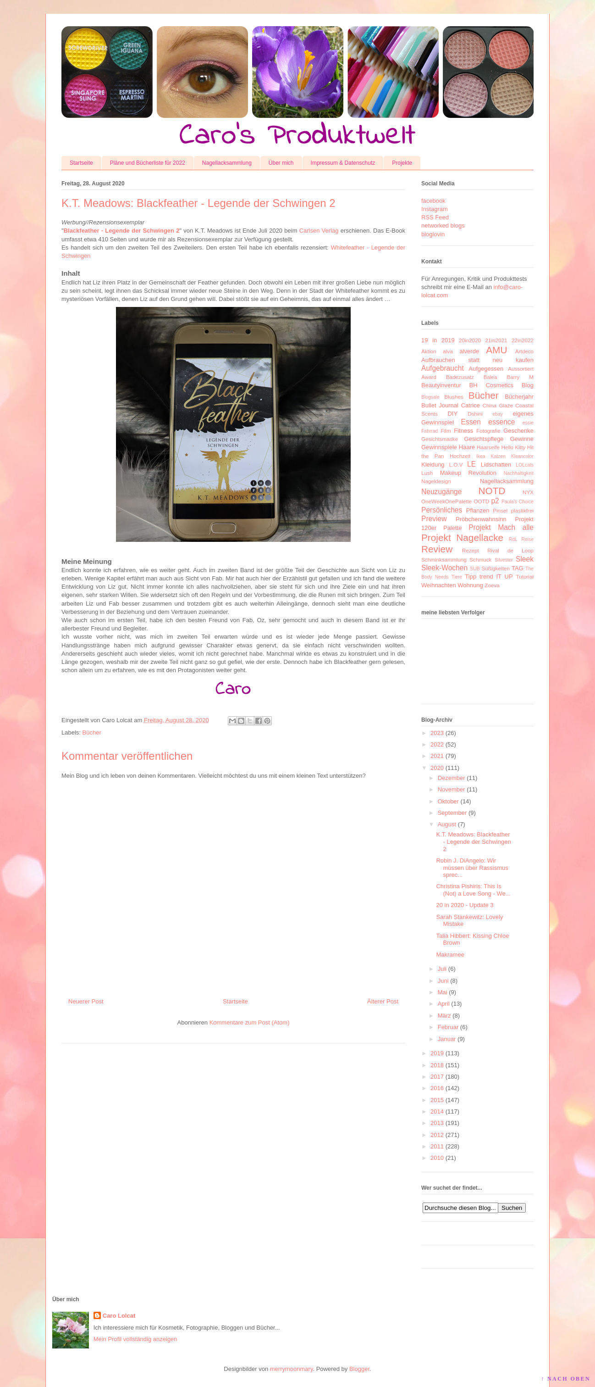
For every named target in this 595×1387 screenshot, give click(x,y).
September (452, 812)
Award (428, 377)
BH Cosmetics (491, 385)
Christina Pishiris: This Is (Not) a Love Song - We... (473, 890)
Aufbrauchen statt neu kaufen (477, 359)
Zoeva (492, 585)
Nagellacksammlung (227, 163)
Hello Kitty (513, 447)
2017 (437, 1076)
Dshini (475, 414)
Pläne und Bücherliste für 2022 (147, 163)
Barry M (520, 377)
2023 (437, 733)
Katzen (498, 456)
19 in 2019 (438, 340)
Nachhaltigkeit (519, 473)
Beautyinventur (441, 385)
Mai (442, 992)
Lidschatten (496, 464)
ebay (498, 414)
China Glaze (498, 405)
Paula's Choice (517, 501)
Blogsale (430, 397)
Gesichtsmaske (439, 439)
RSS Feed (435, 217)
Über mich (281, 163)
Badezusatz (460, 377)
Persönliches (441, 510)
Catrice (470, 405)
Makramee (450, 954)
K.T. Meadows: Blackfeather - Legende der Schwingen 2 (473, 841)
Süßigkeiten (495, 568)
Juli (442, 968)
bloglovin (433, 234)
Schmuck (480, 560)
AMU (496, 350)
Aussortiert (521, 369)
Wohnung (470, 585)
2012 (437, 1134)
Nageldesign (436, 481)
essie (528, 422)
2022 (437, 744)
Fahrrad (429, 431)
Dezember (451, 777)
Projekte (402, 163)
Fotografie (488, 431)
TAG (517, 568)
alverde (469, 351)
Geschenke (518, 430)
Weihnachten (438, 585)
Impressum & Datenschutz (343, 163)
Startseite (81, 163)
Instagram (434, 209)
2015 (437, 1100)
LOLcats (525, 465)
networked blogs (443, 225)
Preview (433, 519)
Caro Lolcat (119, 1315)
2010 (437, 1157)
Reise (527, 539)
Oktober (448, 801)
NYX (528, 492)
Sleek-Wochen (444, 568)
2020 (437, 767)
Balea (490, 377)
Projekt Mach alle (501, 527)
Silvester (504, 560)
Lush (427, 473)
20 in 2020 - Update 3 (464, 905)
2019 (437, 1053)
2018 (437, 1065)
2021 (437, 755)
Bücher (92, 732)
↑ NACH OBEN (565, 1379)
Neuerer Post (86, 1001)
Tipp (470, 576)
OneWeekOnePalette (446, 501)
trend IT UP (496, 576)
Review (436, 549)
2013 (437, 1123)
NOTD (492, 490)
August (447, 824)
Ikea (480, 456)
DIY (452, 413)
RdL (513, 539)
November (451, 789)
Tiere (457, 576)
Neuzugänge (441, 492)
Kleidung (433, 464)
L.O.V (456, 465)
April (444, 1003)
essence (501, 422)
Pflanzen (478, 510)
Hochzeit (460, 456)
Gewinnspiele (439, 447)
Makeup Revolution (468, 472)
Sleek (525, 559)
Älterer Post (382, 1001)
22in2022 (523, 340)
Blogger (359, 1368)
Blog (528, 385)
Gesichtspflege (484, 438)
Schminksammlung (444, 560)
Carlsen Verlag (319, 230)
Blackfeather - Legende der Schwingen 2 (122, 230)
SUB (474, 568)
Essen (471, 422)
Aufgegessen (485, 368)
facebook (433, 200)
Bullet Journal (439, 405)
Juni (443, 980)
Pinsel (500, 510)
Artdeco (524, 351)
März (444, 1015)
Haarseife (488, 447)
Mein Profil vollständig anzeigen (135, 1339)
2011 (437, 1146)
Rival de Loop (510, 550)
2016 (437, 1088)
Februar (448, 1027)
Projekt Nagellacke (462, 537)
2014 (437, 1111)
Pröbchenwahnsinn (481, 519)
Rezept (470, 550)
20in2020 (470, 340)
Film (446, 431)
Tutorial (525, 576)
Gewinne (522, 438)
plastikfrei (522, 510)
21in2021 (496, 340)
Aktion (428, 351)
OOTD (481, 501)
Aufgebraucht (442, 368)
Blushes (453, 397)
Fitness (463, 430)
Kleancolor (522, 456)
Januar (447, 1039)
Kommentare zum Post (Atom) (249, 1022)
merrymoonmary (291, 1368)
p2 (495, 501)
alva (447, 351)
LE (471, 464)
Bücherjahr (519, 396)
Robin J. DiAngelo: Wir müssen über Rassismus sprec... (472, 867)
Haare (467, 447)
